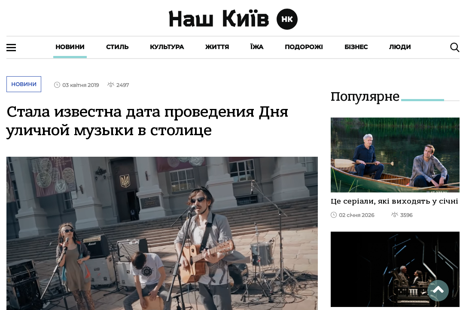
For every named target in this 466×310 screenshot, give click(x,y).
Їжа (256, 47)
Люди (400, 47)
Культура (167, 47)
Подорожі (304, 47)
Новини (70, 47)
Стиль (117, 47)
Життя (217, 47)
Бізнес (356, 47)
